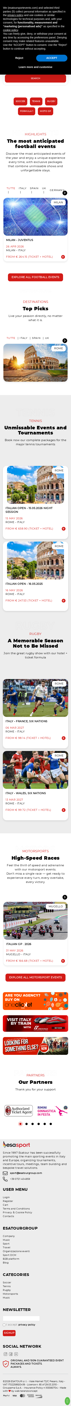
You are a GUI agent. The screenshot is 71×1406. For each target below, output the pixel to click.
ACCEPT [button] (51, 57)
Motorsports (10, 1294)
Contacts (8, 1216)
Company (9, 1236)
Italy (23, 188)
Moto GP (45, 111)
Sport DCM (9, 1255)
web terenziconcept (26, 1391)
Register (8, 1201)
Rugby (51, 101)
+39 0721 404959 (20, 1179)
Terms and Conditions (16, 1209)
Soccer (20, 101)
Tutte (11, 188)
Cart (5, 1205)
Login (6, 1197)
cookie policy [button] (10, 30)
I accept (19, 1324)
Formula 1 (26, 111)
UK (44, 188)
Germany (57, 190)
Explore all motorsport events (35, 977)
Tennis (36, 101)
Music (6, 1240)
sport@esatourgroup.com (26, 1173)
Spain (34, 188)
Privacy (7, 1212)
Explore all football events (35, 277)
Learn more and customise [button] (35, 67)
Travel (6, 1247)
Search (35, 78)
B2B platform (11, 1259)
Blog (6, 1263)
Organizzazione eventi (16, 1251)
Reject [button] (19, 57)
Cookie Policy (24, 1212)
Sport (6, 1244)
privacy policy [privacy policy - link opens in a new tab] (15, 15)
